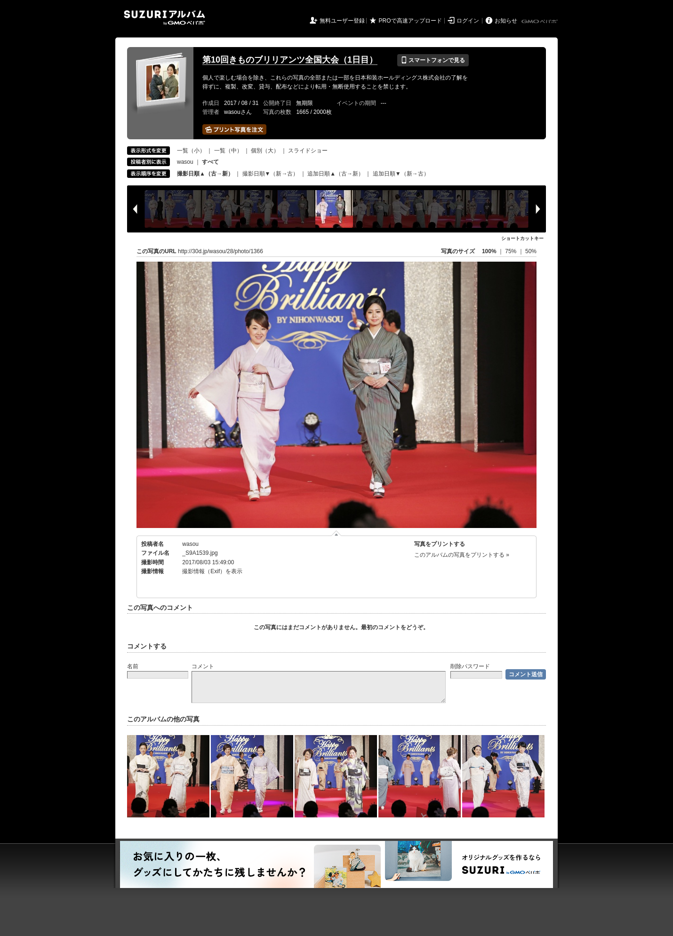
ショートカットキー (522, 238)
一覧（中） (228, 150)
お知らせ (506, 20)
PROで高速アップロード (410, 20)
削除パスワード (470, 666)
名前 (132, 666)
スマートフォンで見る (433, 60)
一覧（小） (191, 150)
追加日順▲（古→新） (335, 173)
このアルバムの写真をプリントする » (461, 555)
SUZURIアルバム (164, 18)
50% (531, 251)
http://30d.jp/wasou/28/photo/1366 (220, 251)
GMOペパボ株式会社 (540, 21)
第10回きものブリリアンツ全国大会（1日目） (289, 59)
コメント (203, 666)
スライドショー (308, 150)
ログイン (468, 20)
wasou (185, 162)
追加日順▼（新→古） (401, 173)
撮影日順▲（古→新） (205, 173)
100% (489, 251)
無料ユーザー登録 (342, 20)
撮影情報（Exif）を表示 (212, 571)
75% (511, 251)
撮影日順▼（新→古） (270, 173)
